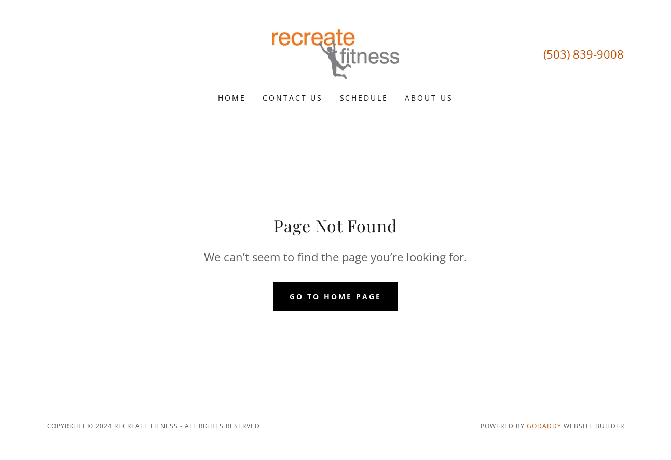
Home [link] (232, 98)
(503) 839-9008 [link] (583, 54)
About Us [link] (429, 98)
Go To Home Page (335, 296)
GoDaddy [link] (544, 426)
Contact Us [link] (293, 98)
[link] (335, 53)
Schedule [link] (364, 98)
